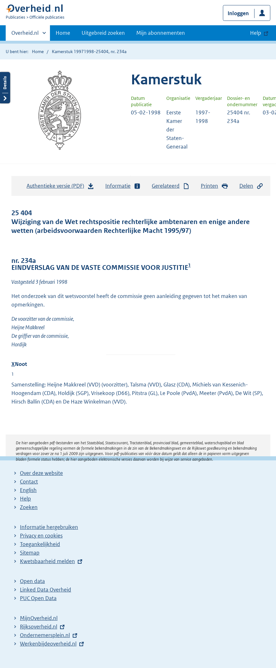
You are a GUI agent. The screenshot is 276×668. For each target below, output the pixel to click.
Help (25, 498)
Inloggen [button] (238, 13)
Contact (29, 481)
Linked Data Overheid (45, 589)
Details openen (5, 87)
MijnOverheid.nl (39, 618)
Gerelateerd (171, 186)
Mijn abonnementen (160, 32)
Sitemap (30, 552)
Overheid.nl (25, 35)
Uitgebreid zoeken (103, 32)
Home (63, 32)
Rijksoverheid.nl (38, 626)
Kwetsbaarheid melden (47, 561)
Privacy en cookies (41, 535)
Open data (32, 581)
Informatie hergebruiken (49, 527)
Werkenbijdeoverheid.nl (48, 643)
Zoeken (29, 507)
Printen (214, 186)
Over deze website (41, 473)
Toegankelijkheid (40, 544)
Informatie (123, 186)
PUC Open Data (38, 598)
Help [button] (255, 32)
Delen (251, 186)
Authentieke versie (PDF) (60, 187)
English (28, 490)
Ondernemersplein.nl (45, 635)
